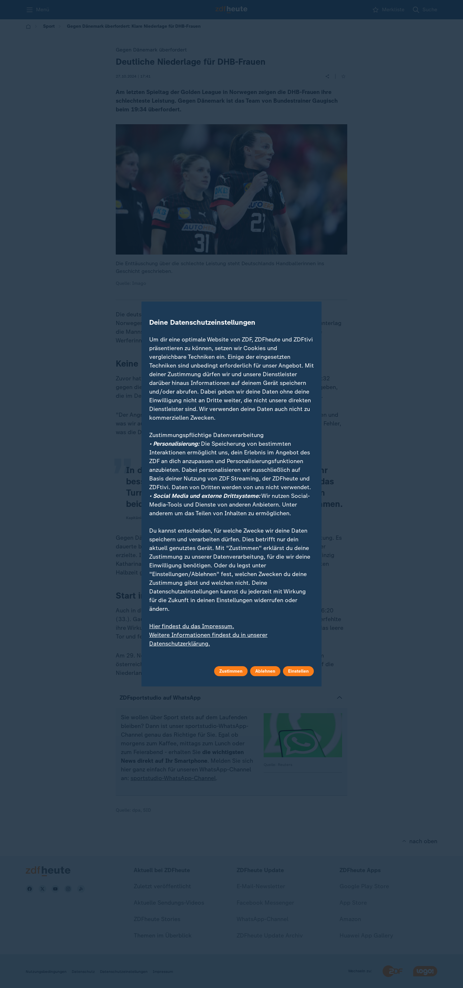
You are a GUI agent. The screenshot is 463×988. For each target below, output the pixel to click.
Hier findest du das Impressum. (191, 626)
